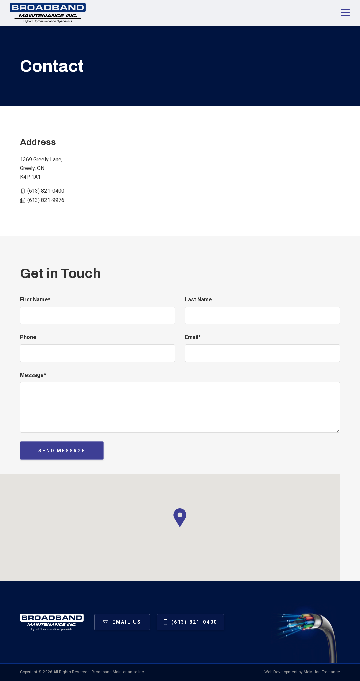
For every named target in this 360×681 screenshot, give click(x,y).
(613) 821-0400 (45, 191)
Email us (126, 622)
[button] (179, 517)
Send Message (61, 450)
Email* (193, 337)
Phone (28, 337)
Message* (33, 375)
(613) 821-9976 (45, 200)
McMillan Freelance (322, 672)
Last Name (198, 299)
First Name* (35, 299)
